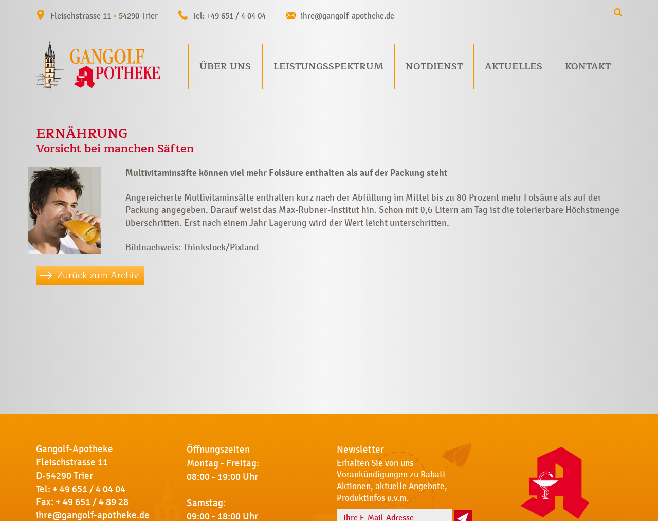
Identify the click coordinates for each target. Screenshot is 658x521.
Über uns (225, 66)
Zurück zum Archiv (98, 275)
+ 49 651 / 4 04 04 (88, 489)
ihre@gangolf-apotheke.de (347, 16)
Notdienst (434, 66)
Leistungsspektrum (328, 66)
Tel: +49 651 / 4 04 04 (229, 16)
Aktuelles (513, 66)
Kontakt (588, 66)
